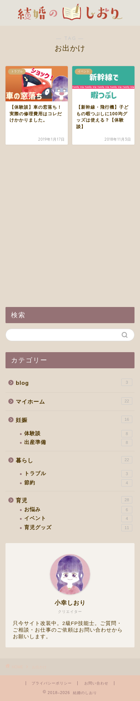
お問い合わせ (96, 683)
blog (74, 382)
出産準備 (78, 442)
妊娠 (74, 419)
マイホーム (74, 401)
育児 (74, 499)
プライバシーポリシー (52, 683)
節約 (78, 483)
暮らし (74, 459)
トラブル (78, 473)
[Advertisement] (70, 226)
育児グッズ (78, 527)
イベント (78, 518)
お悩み (78, 509)
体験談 (78, 433)
